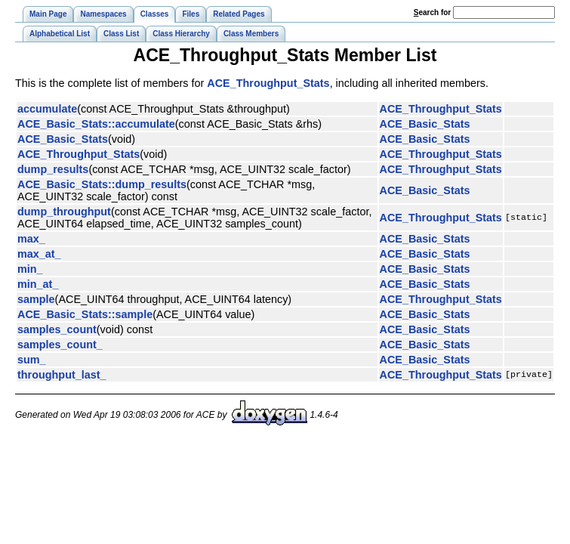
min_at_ (37, 284)
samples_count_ (60, 344)
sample (36, 299)
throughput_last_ (61, 375)
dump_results (52, 169)
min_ (30, 269)
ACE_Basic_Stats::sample (85, 314)
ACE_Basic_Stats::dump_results (101, 184)
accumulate (47, 109)
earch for (432, 12)
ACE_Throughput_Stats (268, 83)
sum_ (31, 360)
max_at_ (39, 254)
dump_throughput (64, 212)
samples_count (57, 329)
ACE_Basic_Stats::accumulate (96, 124)
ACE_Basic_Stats (425, 124)
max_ (31, 239)
